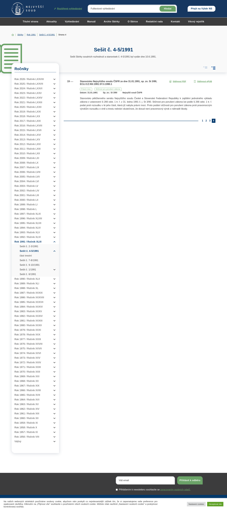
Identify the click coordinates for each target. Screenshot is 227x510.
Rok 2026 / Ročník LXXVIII (29, 79)
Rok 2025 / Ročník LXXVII (28, 84)
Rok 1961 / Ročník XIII (26, 413)
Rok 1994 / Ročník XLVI (27, 228)
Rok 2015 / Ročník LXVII (28, 130)
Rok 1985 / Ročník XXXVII (28, 302)
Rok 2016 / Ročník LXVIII (28, 125)
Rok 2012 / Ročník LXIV (27, 144)
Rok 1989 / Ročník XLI (26, 283)
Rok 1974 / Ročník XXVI (27, 353)
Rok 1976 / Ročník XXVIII (28, 344)
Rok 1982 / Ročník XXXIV (28, 316)
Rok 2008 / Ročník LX (26, 163)
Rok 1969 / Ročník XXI (26, 376)
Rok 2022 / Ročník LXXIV (28, 98)
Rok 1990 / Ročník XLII (27, 279)
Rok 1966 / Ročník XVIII (27, 390)
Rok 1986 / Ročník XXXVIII (29, 297)
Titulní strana (30, 21)
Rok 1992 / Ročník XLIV (27, 237)
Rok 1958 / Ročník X (25, 427)
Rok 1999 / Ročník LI (25, 204)
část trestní (26, 255)
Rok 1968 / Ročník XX (26, 381)
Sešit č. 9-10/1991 (30, 265)
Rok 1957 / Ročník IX (26, 432)
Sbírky (20, 35)
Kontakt (175, 21)
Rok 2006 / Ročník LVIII (27, 172)
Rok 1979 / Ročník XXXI (27, 330)
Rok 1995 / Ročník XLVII (27, 223)
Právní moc (86, 89)
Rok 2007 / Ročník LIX (26, 167)
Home (13, 35)
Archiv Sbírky (112, 21)
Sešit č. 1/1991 (28, 269)
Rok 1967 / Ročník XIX (26, 385)
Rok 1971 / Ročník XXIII (27, 367)
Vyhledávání (72, 21)
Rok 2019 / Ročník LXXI (27, 111)
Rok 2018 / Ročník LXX (27, 116)
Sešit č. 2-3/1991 (29, 246)
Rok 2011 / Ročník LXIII (27, 149)
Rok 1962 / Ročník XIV (26, 409)
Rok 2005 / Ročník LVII (27, 176)
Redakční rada (154, 21)
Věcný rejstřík (196, 21)
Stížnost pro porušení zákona (108, 89)
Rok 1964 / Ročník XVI (26, 399)
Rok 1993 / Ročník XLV (27, 232)
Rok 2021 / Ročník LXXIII (28, 102)
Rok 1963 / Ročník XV (26, 404)
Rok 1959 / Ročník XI (26, 423)
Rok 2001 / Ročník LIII (26, 195)
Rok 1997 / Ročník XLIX (27, 214)
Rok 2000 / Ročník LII (26, 200)
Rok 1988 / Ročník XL (26, 288)
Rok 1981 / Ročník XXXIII (28, 320)
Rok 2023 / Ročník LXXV (28, 93)
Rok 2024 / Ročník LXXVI (28, 88)
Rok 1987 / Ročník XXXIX (28, 293)
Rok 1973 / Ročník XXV (27, 358)
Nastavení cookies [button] (196, 504)
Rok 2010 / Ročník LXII (27, 153)
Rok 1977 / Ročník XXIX (27, 339)
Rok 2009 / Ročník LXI (26, 158)
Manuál (91, 21)
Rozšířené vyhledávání (68, 8)
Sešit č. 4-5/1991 (47, 35)
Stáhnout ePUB (203, 81)
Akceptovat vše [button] (215, 504)
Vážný (17, 441)
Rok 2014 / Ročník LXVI (27, 135)
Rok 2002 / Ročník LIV (26, 190)
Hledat (167, 8)
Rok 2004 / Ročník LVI (26, 181)
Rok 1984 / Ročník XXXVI (28, 307)
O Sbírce (133, 21)
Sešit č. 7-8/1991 (29, 260)
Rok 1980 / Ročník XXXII (28, 325)
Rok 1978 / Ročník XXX (27, 334)
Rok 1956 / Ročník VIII (26, 437)
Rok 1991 (31, 35)
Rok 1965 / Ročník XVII (27, 395)
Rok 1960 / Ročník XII (26, 418)
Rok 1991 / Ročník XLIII (28, 241)
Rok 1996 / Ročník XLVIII (28, 218)
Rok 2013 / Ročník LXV (27, 139)
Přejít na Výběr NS (201, 8)
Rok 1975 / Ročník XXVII (28, 348)
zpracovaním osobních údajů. (175, 489)
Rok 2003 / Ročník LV (26, 186)
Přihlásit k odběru (190, 480)
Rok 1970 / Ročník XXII (27, 372)
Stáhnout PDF (177, 81)
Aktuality (51, 21)
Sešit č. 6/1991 (28, 274)
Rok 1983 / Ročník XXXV (28, 311)
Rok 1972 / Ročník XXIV (27, 362)
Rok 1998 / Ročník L (25, 209)
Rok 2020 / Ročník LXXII (28, 107)
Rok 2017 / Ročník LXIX (27, 121)
